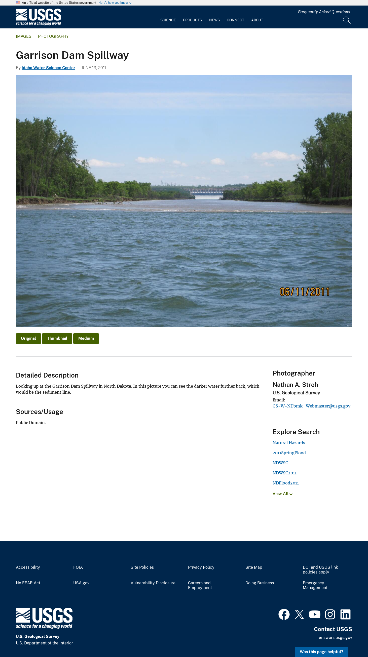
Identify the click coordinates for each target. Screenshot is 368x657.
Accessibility (28, 567)
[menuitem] (168, 17)
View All (282, 493)
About (257, 20)
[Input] (319, 20)
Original (28, 338)
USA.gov (81, 583)
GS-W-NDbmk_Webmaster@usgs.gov (311, 405)
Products (192, 20)
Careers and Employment (200, 585)
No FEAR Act (28, 583)
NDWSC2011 (285, 472)
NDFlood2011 (286, 482)
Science (168, 20)
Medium (86, 338)
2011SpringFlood (289, 452)
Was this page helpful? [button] (321, 651)
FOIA (78, 567)
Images (23, 36)
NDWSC (280, 462)
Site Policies (142, 567)
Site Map (253, 567)
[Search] (347, 20)
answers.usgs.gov (335, 637)
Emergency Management (315, 585)
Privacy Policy (201, 567)
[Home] (38, 24)
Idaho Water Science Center (48, 67)
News (214, 20)
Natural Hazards (289, 442)
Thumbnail (57, 338)
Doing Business (259, 583)
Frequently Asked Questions (324, 12)
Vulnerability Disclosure (153, 583)
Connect (235, 20)
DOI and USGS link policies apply (320, 569)
